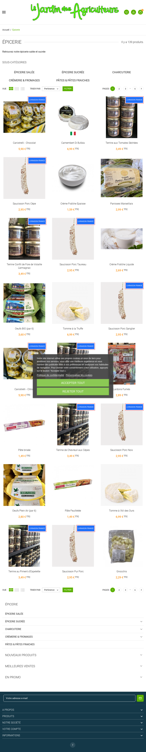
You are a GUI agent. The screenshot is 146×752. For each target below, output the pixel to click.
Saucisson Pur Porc (73, 571)
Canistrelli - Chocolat (24, 142)
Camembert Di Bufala (73, 142)
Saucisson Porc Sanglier (121, 328)
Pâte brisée (24, 450)
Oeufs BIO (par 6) (24, 328)
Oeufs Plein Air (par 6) (24, 510)
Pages (105, 88)
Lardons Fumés (121, 389)
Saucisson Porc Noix (121, 450)
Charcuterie (13, 629)
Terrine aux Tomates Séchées (122, 142)
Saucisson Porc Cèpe (24, 203)
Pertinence (52, 89)
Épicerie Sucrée (15, 621)
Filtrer (67, 88)
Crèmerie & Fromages (19, 636)
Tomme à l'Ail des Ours (121, 510)
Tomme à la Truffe (73, 328)
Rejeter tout (72, 391)
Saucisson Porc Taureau (73, 264)
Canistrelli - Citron (24, 389)
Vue (4, 88)
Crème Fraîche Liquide (122, 264)
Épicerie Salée (14, 613)
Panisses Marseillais (121, 203)
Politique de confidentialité (50, 375)
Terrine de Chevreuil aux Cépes (73, 450)
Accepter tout (73, 382)
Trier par (35, 88)
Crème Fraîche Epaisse (73, 203)
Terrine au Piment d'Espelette (24, 571)
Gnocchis (122, 571)
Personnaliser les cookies (79, 375)
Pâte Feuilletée (73, 510)
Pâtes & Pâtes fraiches (20, 644)
